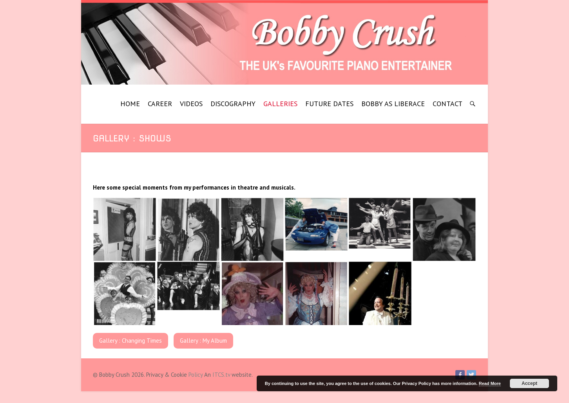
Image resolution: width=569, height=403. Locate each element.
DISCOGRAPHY (233, 103)
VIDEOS (191, 103)
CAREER (160, 103)
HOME (130, 103)
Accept (529, 383)
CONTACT (447, 103)
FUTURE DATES (329, 103)
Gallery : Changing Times (130, 340)
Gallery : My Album (203, 340)
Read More (490, 383)
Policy (195, 374)
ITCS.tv (221, 374)
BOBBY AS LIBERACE (393, 103)
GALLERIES (280, 103)
